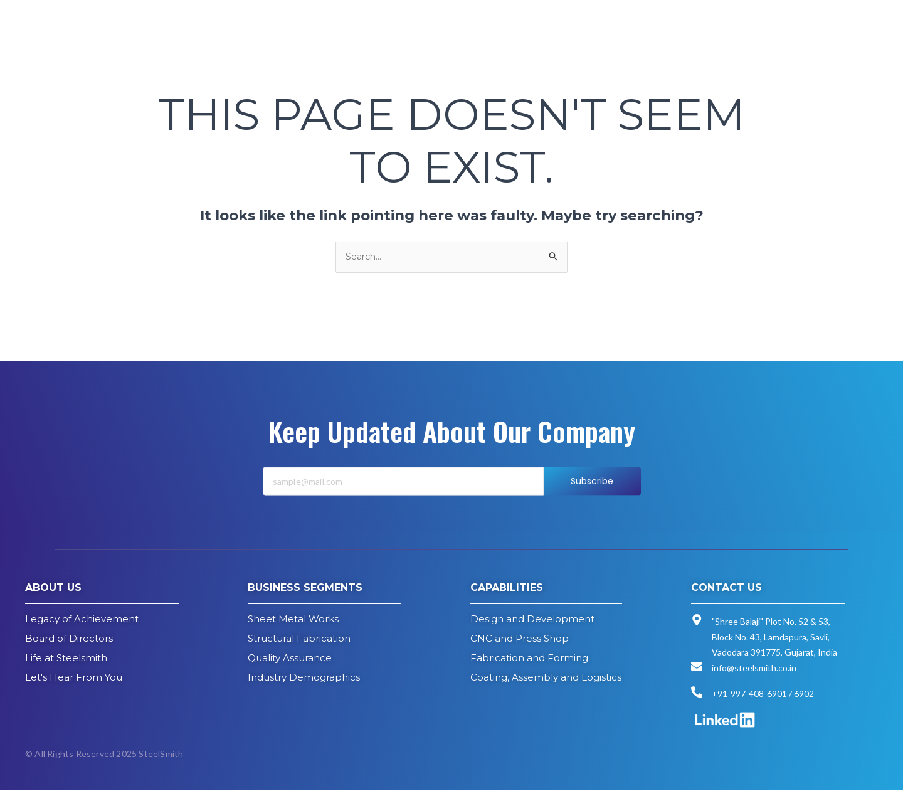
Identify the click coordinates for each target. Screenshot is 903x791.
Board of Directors (69, 639)
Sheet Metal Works (293, 619)
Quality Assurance (290, 658)
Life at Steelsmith (66, 658)
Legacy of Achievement (82, 619)
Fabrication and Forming (529, 658)
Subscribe (592, 496)
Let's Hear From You (73, 678)
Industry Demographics (304, 678)
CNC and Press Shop (519, 639)
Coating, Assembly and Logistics (545, 678)
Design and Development (532, 619)
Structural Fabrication (299, 639)
